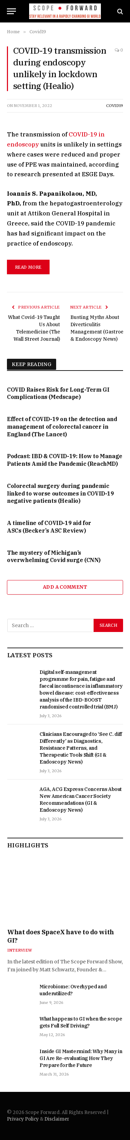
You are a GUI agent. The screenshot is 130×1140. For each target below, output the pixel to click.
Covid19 (114, 105)
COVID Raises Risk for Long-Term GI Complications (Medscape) (58, 393)
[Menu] (11, 11)
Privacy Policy (23, 1119)
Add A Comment (65, 587)
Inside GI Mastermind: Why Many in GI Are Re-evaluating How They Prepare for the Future (81, 1058)
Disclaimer (56, 1119)
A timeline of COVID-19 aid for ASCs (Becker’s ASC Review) (49, 526)
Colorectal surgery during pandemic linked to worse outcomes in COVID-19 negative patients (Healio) (60, 493)
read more (28, 267)
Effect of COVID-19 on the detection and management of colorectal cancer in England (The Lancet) (62, 427)
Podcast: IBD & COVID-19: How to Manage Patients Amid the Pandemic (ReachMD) (64, 460)
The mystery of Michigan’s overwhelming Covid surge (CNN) (54, 556)
